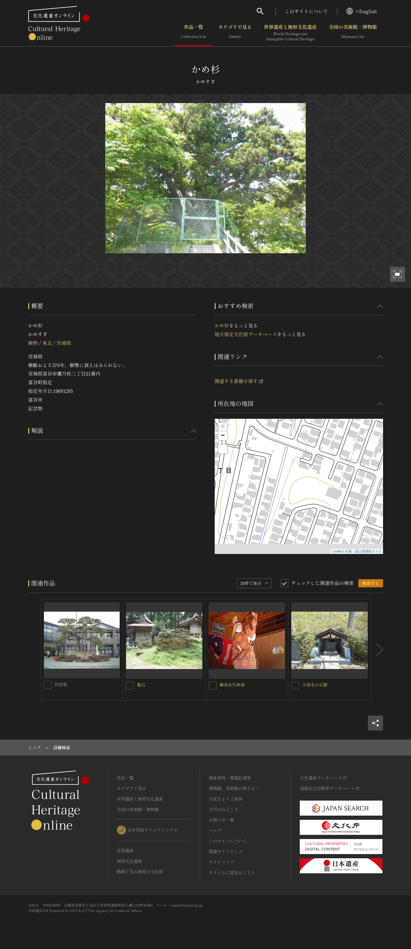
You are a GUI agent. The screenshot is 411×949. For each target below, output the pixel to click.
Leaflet (337, 551)
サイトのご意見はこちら (232, 872)
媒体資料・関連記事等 (230, 778)
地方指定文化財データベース (246, 334)
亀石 (141, 685)
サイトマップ (221, 862)
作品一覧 (193, 32)
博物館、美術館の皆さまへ (234, 788)
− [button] (223, 435)
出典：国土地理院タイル (363, 551)
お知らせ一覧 (221, 820)
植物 (33, 342)
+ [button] (223, 426)
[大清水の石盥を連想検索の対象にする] (295, 685)
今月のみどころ (223, 809)
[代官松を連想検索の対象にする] (48, 685)
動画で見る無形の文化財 (140, 871)
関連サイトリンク (226, 851)
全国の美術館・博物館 (353, 32)
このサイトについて (306, 11)
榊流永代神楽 (232, 685)
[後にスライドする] (377, 650)
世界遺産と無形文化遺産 (290, 32)
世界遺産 (125, 850)
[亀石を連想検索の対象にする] (130, 685)
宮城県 (64, 342)
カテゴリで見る (235, 32)
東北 (47, 342)
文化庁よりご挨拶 (226, 799)
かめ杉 (222, 325)
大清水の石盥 (314, 685)
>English (361, 11)
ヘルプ (215, 830)
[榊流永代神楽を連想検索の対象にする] (212, 685)
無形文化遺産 (129, 861)
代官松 (61, 684)
